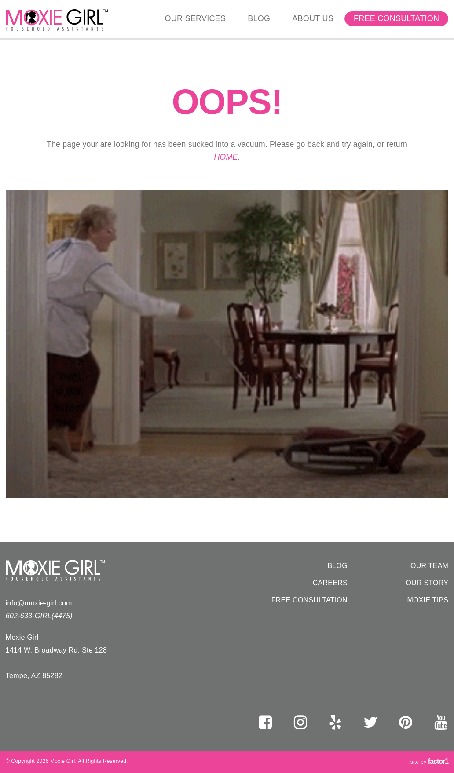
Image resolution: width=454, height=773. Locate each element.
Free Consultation (396, 18)
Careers (330, 583)
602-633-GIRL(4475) (39, 616)
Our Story (427, 583)
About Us (312, 18)
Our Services (195, 18)
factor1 (438, 761)
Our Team (429, 565)
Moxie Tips (427, 600)
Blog (259, 18)
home (226, 157)
